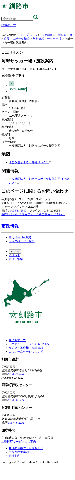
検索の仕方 (8, 25)
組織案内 (14, 455)
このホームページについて (26, 351)
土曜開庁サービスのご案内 (18, 441)
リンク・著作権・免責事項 (26, 347)
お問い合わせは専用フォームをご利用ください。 (33, 214)
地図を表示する (30, 162)
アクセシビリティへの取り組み (29, 343)
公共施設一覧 (63, 35)
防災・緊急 (16, 259)
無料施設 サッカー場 (47, 38)
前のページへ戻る (20, 237)
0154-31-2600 (18, 210)
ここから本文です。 (14, 52)
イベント (14, 255)
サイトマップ (17, 340)
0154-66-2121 (16, 400)
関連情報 (10, 171)
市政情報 (46, 35)
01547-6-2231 (16, 422)
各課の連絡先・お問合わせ (26, 448)
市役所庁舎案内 (19, 451)
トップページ (28, 35)
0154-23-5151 (16, 374)
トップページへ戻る (22, 241)
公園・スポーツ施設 (17, 38)
